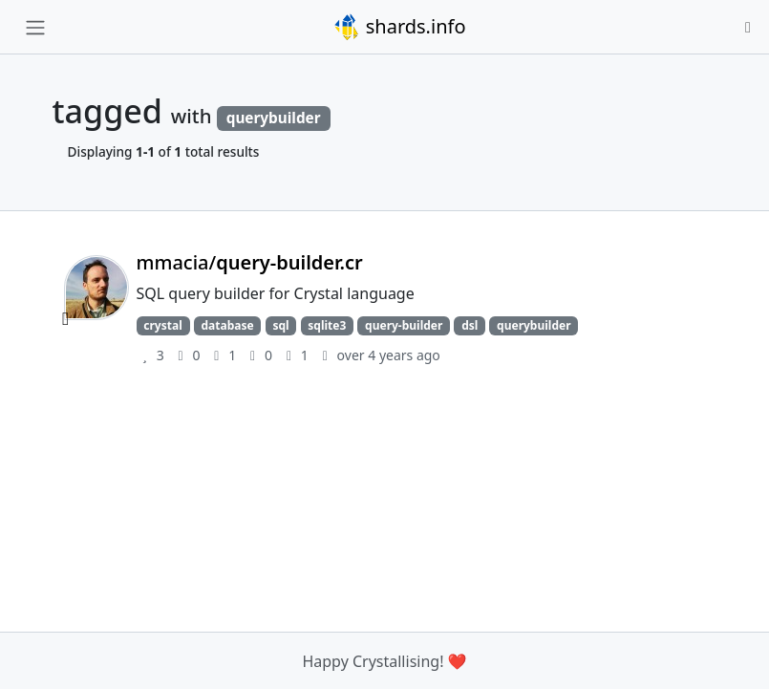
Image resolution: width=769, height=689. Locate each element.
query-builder (403, 325)
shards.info (399, 26)
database (227, 325)
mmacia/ (250, 262)
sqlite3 (327, 325)
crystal (162, 325)
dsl (469, 325)
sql (280, 325)
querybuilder (533, 325)
